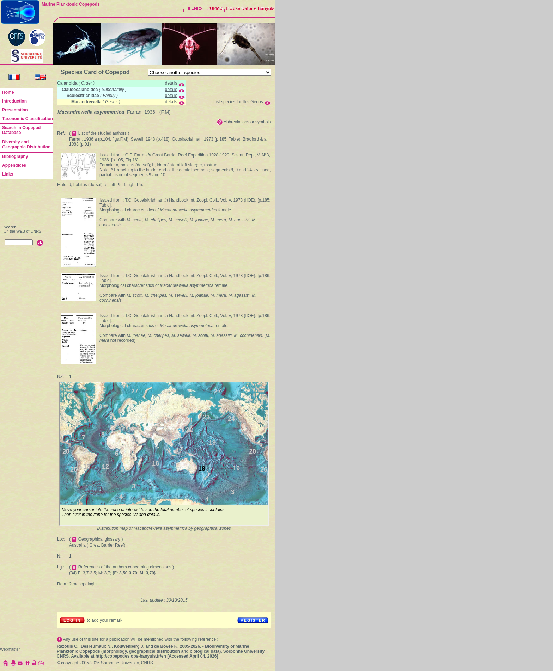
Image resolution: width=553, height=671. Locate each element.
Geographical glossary (99, 539)
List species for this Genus (238, 101)
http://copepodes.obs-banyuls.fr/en (131, 656)
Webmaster (10, 649)
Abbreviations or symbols (247, 121)
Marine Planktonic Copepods (71, 4)
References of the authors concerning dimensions (124, 567)
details (171, 83)
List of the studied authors (102, 133)
